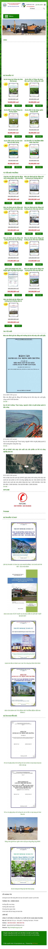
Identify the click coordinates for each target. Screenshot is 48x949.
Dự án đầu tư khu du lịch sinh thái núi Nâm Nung (13, 141)
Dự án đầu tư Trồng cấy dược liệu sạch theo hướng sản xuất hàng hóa (34, 80)
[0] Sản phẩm (39, 4)
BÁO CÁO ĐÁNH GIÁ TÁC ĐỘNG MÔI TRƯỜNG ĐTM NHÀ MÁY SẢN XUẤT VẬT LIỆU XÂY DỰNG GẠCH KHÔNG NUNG (13, 270)
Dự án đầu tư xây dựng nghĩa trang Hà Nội (34, 110)
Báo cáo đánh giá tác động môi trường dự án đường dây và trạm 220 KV (13, 300)
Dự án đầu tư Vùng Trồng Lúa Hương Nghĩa (13, 110)
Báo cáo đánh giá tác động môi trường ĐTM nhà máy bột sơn (34, 269)
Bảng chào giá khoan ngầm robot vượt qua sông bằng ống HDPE (22, 841)
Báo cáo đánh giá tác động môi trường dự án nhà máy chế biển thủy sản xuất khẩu (34, 239)
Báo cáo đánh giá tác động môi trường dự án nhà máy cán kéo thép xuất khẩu (34, 208)
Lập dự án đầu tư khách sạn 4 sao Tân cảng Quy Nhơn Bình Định (22, 663)
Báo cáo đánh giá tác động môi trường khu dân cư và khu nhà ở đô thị (13, 208)
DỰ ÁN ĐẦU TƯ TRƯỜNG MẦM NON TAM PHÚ (34, 141)
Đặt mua (18, 105)
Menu (11, 16)
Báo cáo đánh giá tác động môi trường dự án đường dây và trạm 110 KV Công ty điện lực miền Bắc (34, 177)
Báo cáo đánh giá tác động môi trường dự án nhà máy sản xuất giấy (24, 335)
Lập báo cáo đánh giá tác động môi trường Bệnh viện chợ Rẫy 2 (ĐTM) (13, 177)
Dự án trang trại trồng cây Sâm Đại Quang (13, 80)
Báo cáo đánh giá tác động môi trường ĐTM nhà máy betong (13, 238)
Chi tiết (8, 105)
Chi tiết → (6, 401)
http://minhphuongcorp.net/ (15, 927)
